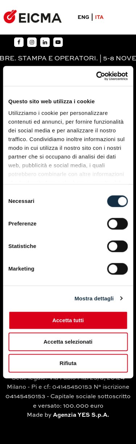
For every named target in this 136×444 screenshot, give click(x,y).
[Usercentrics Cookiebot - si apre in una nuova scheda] (97, 76)
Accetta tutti (68, 320)
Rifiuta (68, 363)
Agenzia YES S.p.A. (81, 415)
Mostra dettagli (94, 298)
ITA (99, 17)
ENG (83, 17)
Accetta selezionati (68, 342)
